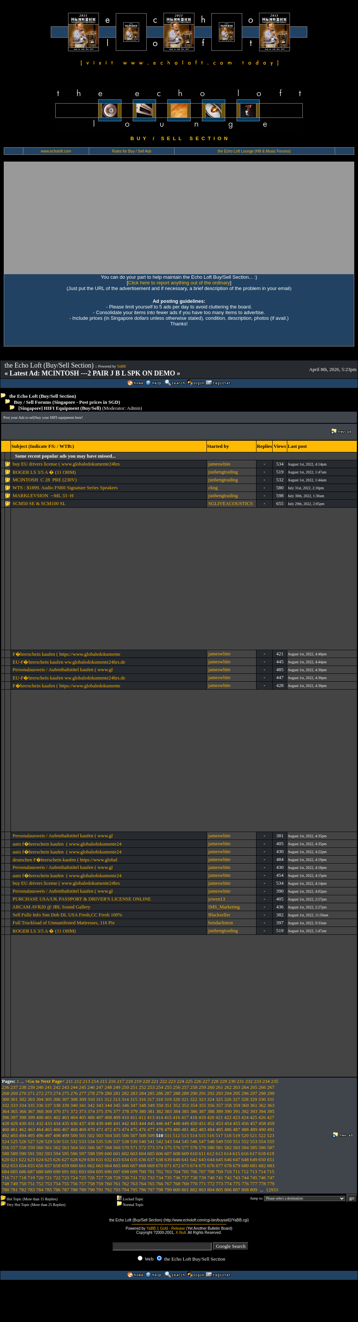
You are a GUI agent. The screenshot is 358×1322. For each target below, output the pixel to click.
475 (134, 1129)
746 (262, 1177)
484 (211, 1129)
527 (31, 1141)
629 (82, 1159)
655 (31, 1165)
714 (262, 1171)
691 (65, 1171)
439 (99, 1123)
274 (57, 1093)
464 (40, 1129)
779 (271, 1183)
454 (228, 1123)
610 (194, 1153)
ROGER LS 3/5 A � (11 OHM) (44, 472)
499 (65, 1135)
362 (262, 1105)
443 (134, 1123)
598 (91, 1153)
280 (108, 1093)
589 (14, 1153)
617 (253, 1153)
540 (142, 1141)
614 (228, 1153)
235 (275, 1081)
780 (5, 1189)
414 (159, 1117)
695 (99, 1171)
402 (57, 1117)
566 (91, 1147)
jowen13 (216, 899)
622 (23, 1159)
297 (254, 1093)
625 (48, 1159)
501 (82, 1135)
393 (254, 1111)
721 (48, 1177)
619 (271, 1153)
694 (91, 1171)
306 (57, 1099)
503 (99, 1135)
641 (185, 1159)
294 (228, 1093)
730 (125, 1177)
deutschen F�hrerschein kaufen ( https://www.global (65, 860)
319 (168, 1099)
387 (202, 1111)
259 (202, 1087)
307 (65, 1099)
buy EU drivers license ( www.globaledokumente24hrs (66, 464)
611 (202, 1153)
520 (245, 1135)
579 (202, 1147)
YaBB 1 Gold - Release (165, 1228)
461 (14, 1129)
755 (65, 1183)
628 (74, 1159)
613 (219, 1153)
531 (65, 1141)
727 (99, 1177)
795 (134, 1189)
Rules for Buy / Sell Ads (132, 151)
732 (142, 1177)
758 (91, 1183)
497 (48, 1135)
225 (189, 1081)
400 (40, 1117)
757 (82, 1183)
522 (262, 1135)
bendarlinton (220, 922)
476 (142, 1129)
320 (177, 1099)
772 (211, 1183)
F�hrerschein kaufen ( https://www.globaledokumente (67, 654)
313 (116, 1099)
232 (249, 1081)
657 (48, 1165)
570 (125, 1147)
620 (5, 1159)
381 (151, 1111)
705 (185, 1171)
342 (91, 1105)
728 (108, 1177)
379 (134, 1111)
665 (117, 1165)
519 (236, 1135)
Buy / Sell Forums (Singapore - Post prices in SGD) (67, 402)
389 (219, 1111)
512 (177, 1135)
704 (177, 1171)
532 (74, 1141)
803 (202, 1189)
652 (5, 1165)
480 (177, 1129)
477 (151, 1129)
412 (142, 1117)
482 (194, 1129)
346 (125, 1105)
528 (40, 1141)
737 (185, 1177)
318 (159, 1099)
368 (40, 1111)
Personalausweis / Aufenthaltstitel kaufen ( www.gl (63, 669)
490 (262, 1129)
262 (228, 1087)
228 (214, 1081)
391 (236, 1111)
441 (117, 1123)
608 (177, 1153)
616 (245, 1153)
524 (5, 1141)
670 (160, 1165)
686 (23, 1171)
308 (74, 1099)
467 (65, 1129)
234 (266, 1081)
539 (134, 1141)
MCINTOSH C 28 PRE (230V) (45, 479)
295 (236, 1093)
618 (262, 1153)
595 (65, 1153)
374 (91, 1111)
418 (193, 1117)
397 (14, 1117)
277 (82, 1093)
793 (117, 1189)
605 (151, 1153)
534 (91, 1141)
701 (151, 1171)
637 (151, 1159)
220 (146, 1081)
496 (40, 1135)
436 (74, 1123)
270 (23, 1093)
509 (151, 1135)
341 (82, 1105)
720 (40, 1177)
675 (202, 1165)
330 (262, 1099)
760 (108, 1183)
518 (228, 1135)
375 (99, 1111)
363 (271, 1105)
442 (125, 1123)
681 (254, 1165)
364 (5, 1111)
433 (48, 1123)
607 (168, 1153)
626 (57, 1159)
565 (82, 1147)
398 (23, 1117)
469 (82, 1129)
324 (211, 1099)
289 (185, 1093)
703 (168, 1171)
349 (151, 1105)
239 (31, 1087)
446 (160, 1123)
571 (134, 1147)
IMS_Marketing (224, 907)
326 (228, 1099)
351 (168, 1105)
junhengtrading (223, 472)
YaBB (121, 366)
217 (120, 1081)
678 (228, 1165)
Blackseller (219, 914)
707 (202, 1171)
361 (254, 1105)
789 (82, 1189)
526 (23, 1141)
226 (198, 1081)
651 (271, 1159)
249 (117, 1087)
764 (142, 1183)
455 (236, 1123)
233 (257, 1081)
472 (108, 1129)
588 (5, 1153)
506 (125, 1135)
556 (5, 1147)
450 (194, 1123)
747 (271, 1177)
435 (65, 1123)
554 (262, 1141)
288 (177, 1093)
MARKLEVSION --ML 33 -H (43, 495)
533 (82, 1141)
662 (91, 1165)
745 (254, 1177)
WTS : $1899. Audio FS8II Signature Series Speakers (64, 487)
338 (57, 1105)
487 (236, 1129)
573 (151, 1147)
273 (48, 1093)
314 (125, 1099)
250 (125, 1087)
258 (194, 1087)
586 (262, 1147)
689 (48, 1171)
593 (48, 1153)
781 (14, 1189)
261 (219, 1087)
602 (125, 1153)
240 (40, 1087)
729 (117, 1177)
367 (31, 1111)
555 (271, 1141)
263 (236, 1087)
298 (262, 1093)
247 (99, 1087)
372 (74, 1111)
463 (31, 1129)
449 (185, 1123)
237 (14, 1087)
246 (91, 1087)
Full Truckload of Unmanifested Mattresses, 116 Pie (64, 922)
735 (168, 1177)
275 (65, 1093)
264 (245, 1087)
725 (82, 1177)
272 (40, 1093)
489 (254, 1129)
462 (23, 1129)
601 (117, 1153)
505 (117, 1135)
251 (134, 1087)
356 (211, 1105)
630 (91, 1159)
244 (74, 1087)
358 (228, 1105)
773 (219, 1183)
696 (108, 1171)
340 (74, 1105)
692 (74, 1171)
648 (245, 1159)
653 (14, 1165)
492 (5, 1135)
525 (14, 1141)
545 (185, 1141)
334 (23, 1105)
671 (168, 1165)
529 (48, 1141)
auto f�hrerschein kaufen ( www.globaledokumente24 (67, 844)
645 (219, 1159)
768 (177, 1183)
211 (69, 1081)
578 (194, 1147)
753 (48, 1183)
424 (245, 1117)
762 (125, 1183)
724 (74, 1177)
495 (31, 1135)
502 (91, 1135)
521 (253, 1135)
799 (168, 1189)
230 (232, 1081)
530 (57, 1141)
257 (185, 1087)
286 (160, 1093)
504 (108, 1135)
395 (271, 1111)
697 (117, 1171)
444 (142, 1123)
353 (185, 1105)
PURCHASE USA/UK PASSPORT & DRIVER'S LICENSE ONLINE (82, 899)
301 (14, 1099)
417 (185, 1117)
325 (219, 1099)
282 (125, 1093)
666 (125, 1165)
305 (48, 1099)
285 (151, 1093)
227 (206, 1081)
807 (236, 1189)
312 (108, 1099)
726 (91, 1177)
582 (228, 1147)
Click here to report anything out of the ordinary (179, 282)
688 (40, 1171)
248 (108, 1087)
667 (134, 1165)
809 (254, 1189)
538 (125, 1141)
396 (5, 1117)
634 (125, 1159)
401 (48, 1117)
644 (211, 1159)
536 (108, 1141)
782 (23, 1189)
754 (57, 1183)
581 (219, 1147)
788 (74, 1189)
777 (254, 1183)
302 (23, 1099)
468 (74, 1129)
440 (108, 1123)
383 (168, 1111)
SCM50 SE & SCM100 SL (39, 503)
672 (177, 1165)
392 (245, 1111)
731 (134, 1177)
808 (245, 1189)
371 (65, 1111)
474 (125, 1129)
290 (194, 1093)
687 (31, 1171)
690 (57, 1171)
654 (23, 1165)
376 (108, 1111)
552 (245, 1141)
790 (91, 1189)
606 (160, 1153)
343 (99, 1105)
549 (219, 1141)
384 (177, 1111)
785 (48, 1189)
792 (108, 1189)
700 (142, 1171)
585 (254, 1147)
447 (168, 1123)
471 (99, 1129)
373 (82, 1111)
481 (185, 1129)
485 (219, 1129)
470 (91, 1129)
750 (23, 1183)
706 (194, 1171)
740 (211, 1177)
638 (160, 1159)
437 (82, 1123)
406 (91, 1117)
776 (245, 1183)
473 (117, 1129)
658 (57, 1165)
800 (177, 1189)
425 (253, 1117)
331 (271, 1099)
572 (142, 1147)
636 (142, 1159)
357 (219, 1105)
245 (82, 1087)
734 (160, 1177)
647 (236, 1159)
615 (236, 1153)
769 (185, 1183)
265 (254, 1087)
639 (168, 1159)
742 (228, 1177)
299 (271, 1093)
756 (74, 1183)
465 (48, 1129)
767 (168, 1183)
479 (168, 1129)
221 (155, 1081)
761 (117, 1183)
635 (134, 1159)
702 (160, 1171)
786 (57, 1189)
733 (151, 1177)
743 (236, 1177)
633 (117, 1159)
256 (177, 1087)
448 (177, 1123)
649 (254, 1159)
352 (177, 1105)
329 (253, 1099)
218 (129, 1081)
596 (74, 1153)
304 (40, 1099)
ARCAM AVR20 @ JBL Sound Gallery (51, 907)
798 (160, 1189)
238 (23, 1087)
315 (134, 1099)
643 (202, 1159)
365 (14, 1111)
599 (99, 1153)
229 (223, 1081)
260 (211, 1087)
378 (125, 1111)
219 (138, 1081)
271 (31, 1093)
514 (193, 1135)
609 (185, 1153)
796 (142, 1189)
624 (40, 1159)
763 (134, 1183)
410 (125, 1117)
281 (117, 1093)
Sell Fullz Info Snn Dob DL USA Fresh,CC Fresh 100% (67, 914)
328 (245, 1099)
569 (117, 1147)
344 (108, 1105)
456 (245, 1123)
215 (104, 1081)
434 (57, 1123)
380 (142, 1111)
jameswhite (219, 464)
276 (74, 1093)
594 (57, 1153)
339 (65, 1105)
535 (99, 1141)
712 (245, 1171)
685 (14, 1171)
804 (211, 1189)
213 (86, 1081)
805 (219, 1189)
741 (219, 1177)
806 (228, 1189)
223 (172, 1081)
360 (245, 1105)
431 (31, 1123)
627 (65, 1159)
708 (211, 1171)
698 (125, 1171)
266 (262, 1087)
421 (219, 1117)
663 (99, 1165)
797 (151, 1189)
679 (236, 1165)
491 (271, 1129)
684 (5, 1171)
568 (108, 1147)
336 (40, 1105)
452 (211, 1123)
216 (112, 1081)
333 (14, 1105)
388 (211, 1111)
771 (202, 1183)
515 (202, 1135)
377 (117, 1111)
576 (177, 1147)
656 (40, 1165)
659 (65, 1165)
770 (194, 1183)
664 (108, 1165)
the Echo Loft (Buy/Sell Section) (42, 396)
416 (177, 1117)
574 (160, 1147)
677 (219, 1165)
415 (168, 1117)
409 (117, 1117)
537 (117, 1141)
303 (31, 1099)
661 (82, 1165)
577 (185, 1147)
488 (245, 1129)
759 (99, 1183)
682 (262, 1165)
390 (228, 1111)
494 (23, 1135)
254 (160, 1087)
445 (151, 1123)
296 (245, 1093)
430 (23, 1123)
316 (142, 1099)
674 (194, 1165)
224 (180, 1081)
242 (57, 1087)
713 (253, 1171)
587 (271, 1147)
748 (5, 1183)
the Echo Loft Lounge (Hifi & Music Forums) (254, 151)
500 (74, 1135)
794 (125, 1189)
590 (23, 1153)
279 (99, 1093)
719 (31, 1177)
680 (245, 1165)
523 (271, 1135)
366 (23, 1111)
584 (245, 1147)
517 (219, 1135)
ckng (213, 487)
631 (99, 1159)
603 (134, 1153)
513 (185, 1135)
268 (5, 1093)
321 (185, 1099)
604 (142, 1153)
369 (48, 1111)
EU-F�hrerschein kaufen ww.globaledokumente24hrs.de (69, 662)
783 (31, 1189)
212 (78, 1081)
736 (177, 1177)
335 (31, 1105)
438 (91, 1123)
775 (236, 1183)
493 (14, 1135)
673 (185, 1165)
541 (151, 1141)
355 (202, 1105)
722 (57, 1177)
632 (108, 1159)
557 (14, 1147)
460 (5, 1129)
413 (151, 1117)
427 (271, 1117)
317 (151, 1099)
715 (271, 1171)
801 (185, 1189)
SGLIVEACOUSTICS (230, 503)
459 (271, 1123)
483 (202, 1129)
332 (5, 1105)
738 (194, 1177)
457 (254, 1123)
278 (91, 1093)
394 (262, 1111)
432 (40, 1123)
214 (95, 1081)
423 (236, 1117)
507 (134, 1135)
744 (245, 1177)
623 (31, 1159)
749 (14, 1183)
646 (228, 1159)
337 (48, 1105)
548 (211, 1141)
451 (202, 1123)
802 (194, 1189)
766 (160, 1183)
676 (211, 1165)
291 (202, 1093)
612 (211, 1153)
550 (228, 1141)
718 (23, 1177)
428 (5, 1123)
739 (202, 1177)
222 (163, 1081)
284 (142, 1093)
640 (177, 1159)
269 (14, 1093)
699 (134, 1171)
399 (31, 1117)
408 (108, 1117)
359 (236, 1105)
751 (31, 1183)
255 (168, 1087)
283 (134, 1093)
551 (236, 1141)
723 (65, 1177)
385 (185, 1111)
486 (228, 1129)
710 (228, 1171)
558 (23, 1147)
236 (5, 1087)
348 (142, 1105)
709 (219, 1171)
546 (194, 1141)
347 (134, 1105)
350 (160, 1105)
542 (160, 1141)
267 (271, 1087)
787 (65, 1189)
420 (211, 1117)
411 (133, 1117)
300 (5, 1099)
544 (177, 1141)
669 (151, 1165)
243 (65, 1087)
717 (14, 1177)
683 (271, 1165)
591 (31, 1153)
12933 (272, 1189)
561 (48, 1147)
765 (151, 1183)
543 (168, 1141)
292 (211, 1093)
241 (48, 1087)
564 (74, 1147)
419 (202, 1117)
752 (40, 1183)
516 (211, 1135)
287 (168, 1093)
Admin (133, 408)
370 (57, 1111)
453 (219, 1123)
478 (160, 1129)
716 (5, 1177)
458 (262, 1123)
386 (194, 1111)
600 (108, 1153)
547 (202, 1141)
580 (211, 1147)
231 (240, 1081)
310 (91, 1099)
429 (14, 1123)
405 (82, 1117)
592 (40, 1153)
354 (194, 1105)
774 (228, 1183)
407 (99, 1117)
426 (262, 1117)
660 (74, 1165)
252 (142, 1087)
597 (82, 1153)
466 (57, 1129)
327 (236, 1099)
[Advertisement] (70, 217)
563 (65, 1147)
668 (142, 1165)
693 (82, 1171)
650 (262, 1159)
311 (99, 1099)
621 (14, 1159)
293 (219, 1093)
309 (82, 1099)
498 (57, 1135)
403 (65, 1117)
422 (228, 1117)
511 (167, 1135)
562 (57, 1147)
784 (40, 1189)
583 (236, 1147)
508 (142, 1135)
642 (194, 1159)
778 (262, 1183)
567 (99, 1147)
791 (99, 1189)
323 (202, 1099)
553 (254, 1141)
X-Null (181, 1232)
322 (193, 1099)
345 (117, 1105)
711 (236, 1171)
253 (151, 1087)
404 (74, 1117)
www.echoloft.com (56, 151)
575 (168, 1147)
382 (160, 1111)
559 (31, 1147)
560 (40, 1147)
